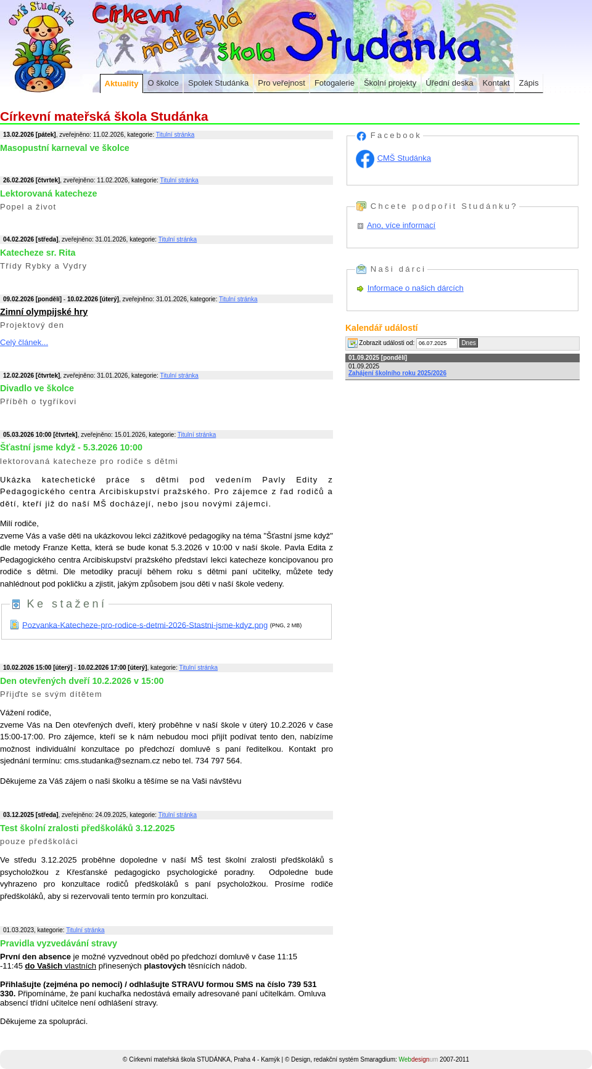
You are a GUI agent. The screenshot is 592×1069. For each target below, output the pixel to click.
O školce (163, 82)
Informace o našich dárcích (416, 288)
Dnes (468, 342)
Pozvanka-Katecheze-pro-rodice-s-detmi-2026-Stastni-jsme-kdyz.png (145, 624)
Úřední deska (449, 82)
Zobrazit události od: (381, 342)
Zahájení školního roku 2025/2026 (397, 373)
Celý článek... (24, 342)
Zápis (529, 82)
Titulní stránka (175, 134)
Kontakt (496, 82)
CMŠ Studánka (404, 158)
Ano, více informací (401, 225)
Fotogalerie (334, 82)
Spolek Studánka (218, 82)
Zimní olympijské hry (44, 312)
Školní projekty (390, 82)
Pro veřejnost (281, 82)
